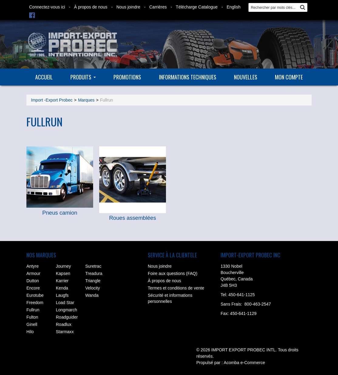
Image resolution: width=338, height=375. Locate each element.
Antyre (32, 266)
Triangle (92, 280)
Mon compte (289, 77)
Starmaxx (65, 331)
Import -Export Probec (52, 100)
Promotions (127, 77)
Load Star (65, 302)
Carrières (158, 7)
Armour (33, 273)
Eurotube (35, 295)
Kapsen (63, 273)
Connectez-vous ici (47, 7)
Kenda (62, 288)
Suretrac (93, 266)
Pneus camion (59, 213)
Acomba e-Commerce (244, 362)
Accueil (44, 77)
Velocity (92, 288)
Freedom (34, 302)
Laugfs (62, 295)
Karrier (62, 280)
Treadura (93, 273)
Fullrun (32, 309)
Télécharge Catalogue (197, 7)
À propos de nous (90, 7)
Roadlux (63, 324)
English (234, 7)
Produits (83, 77)
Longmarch (66, 309)
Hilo (30, 331)
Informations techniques (187, 77)
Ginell (31, 324)
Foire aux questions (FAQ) (172, 273)
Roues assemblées (132, 218)
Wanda (92, 295)
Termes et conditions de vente (176, 288)
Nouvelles (245, 77)
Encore (33, 288)
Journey (63, 266)
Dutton (32, 280)
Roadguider (67, 317)
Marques (86, 100)
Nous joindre (128, 7)
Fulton (32, 317)
